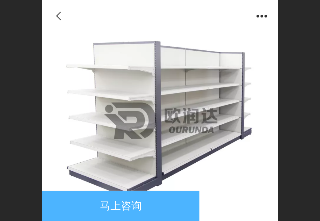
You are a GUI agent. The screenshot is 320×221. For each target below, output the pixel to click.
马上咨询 (121, 205)
